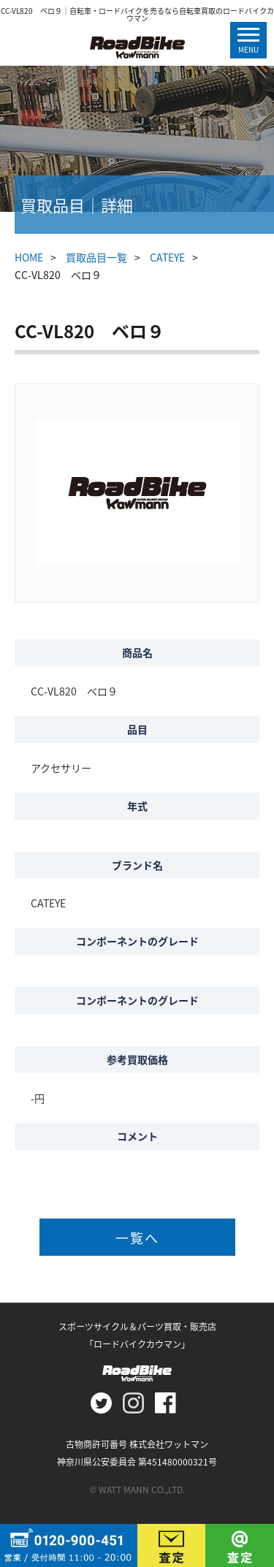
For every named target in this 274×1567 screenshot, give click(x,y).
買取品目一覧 (96, 257)
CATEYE (167, 257)
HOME (29, 257)
